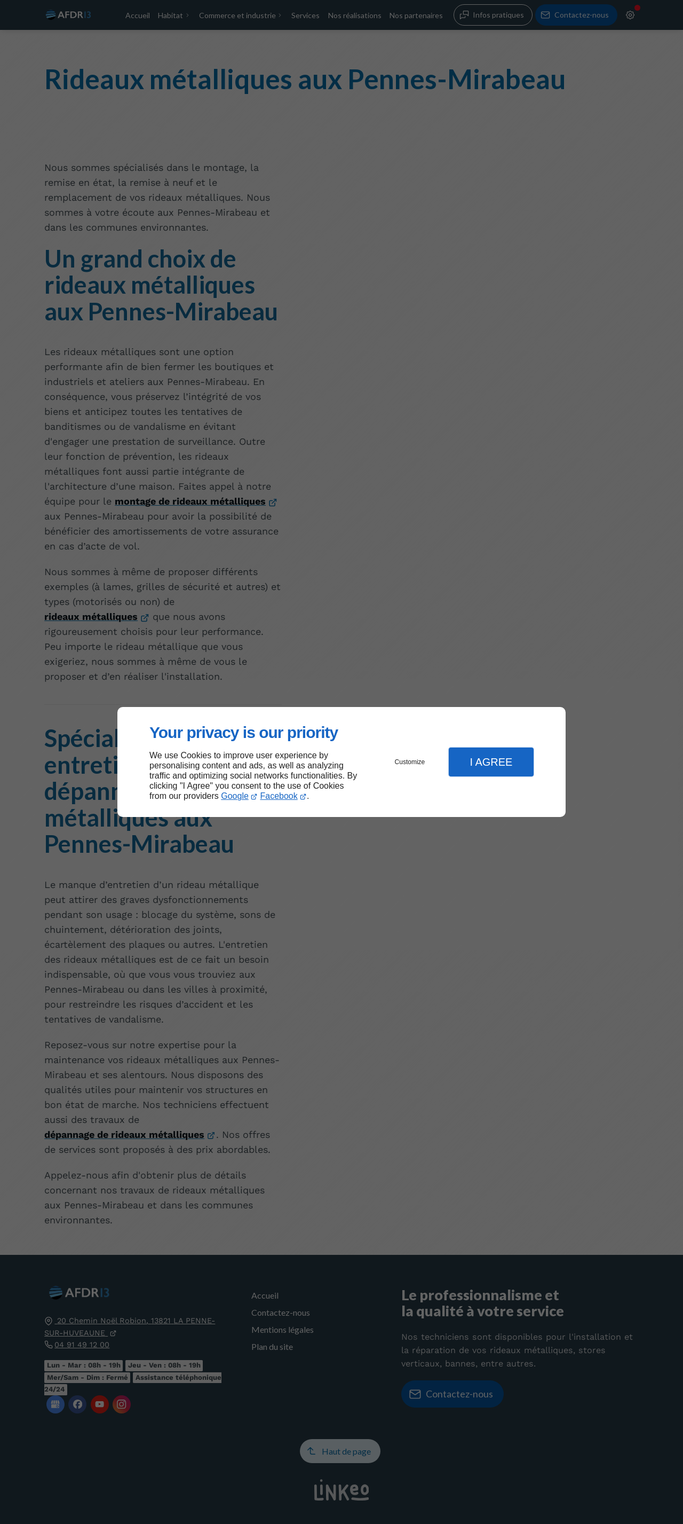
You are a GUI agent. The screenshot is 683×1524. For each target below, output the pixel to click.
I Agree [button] (491, 762)
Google (235, 795)
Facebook (279, 795)
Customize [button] (410, 762)
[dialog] (341, 762)
